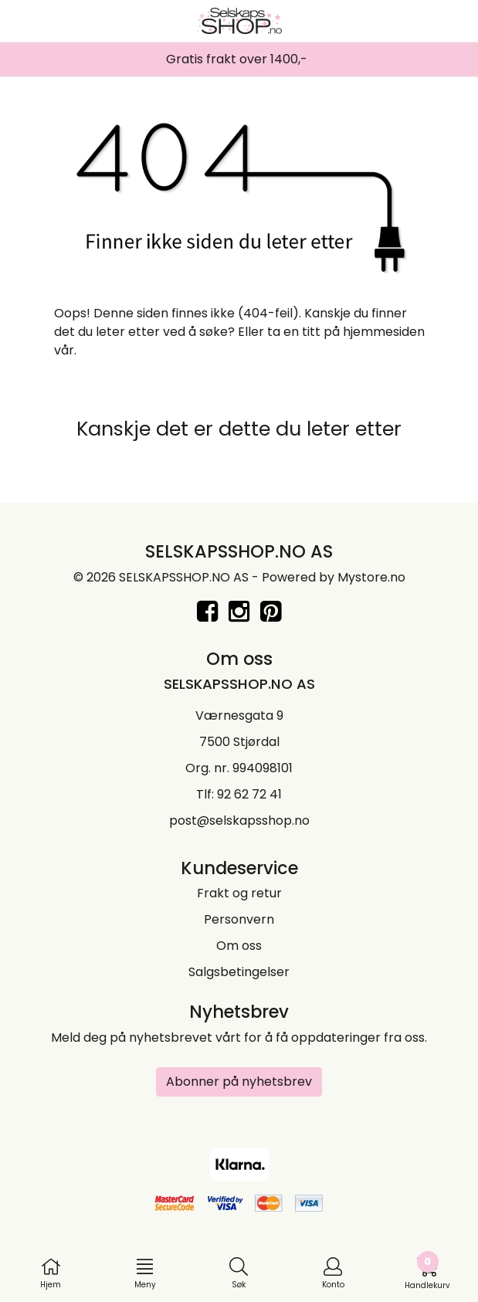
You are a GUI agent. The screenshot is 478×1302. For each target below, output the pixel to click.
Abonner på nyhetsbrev (239, 1081)
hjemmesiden (384, 332)
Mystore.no (371, 577)
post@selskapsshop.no (239, 820)
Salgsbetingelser (239, 972)
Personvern (239, 919)
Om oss (239, 945)
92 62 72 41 (249, 794)
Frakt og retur (239, 893)
